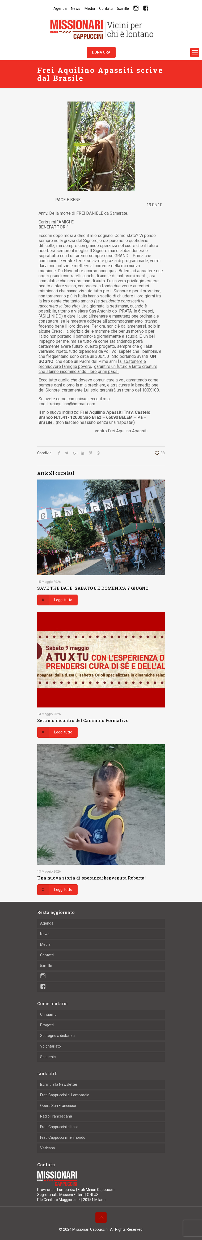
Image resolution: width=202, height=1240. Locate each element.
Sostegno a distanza (57, 1036)
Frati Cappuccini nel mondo (62, 1137)
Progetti (47, 1025)
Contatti (106, 8)
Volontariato (50, 1046)
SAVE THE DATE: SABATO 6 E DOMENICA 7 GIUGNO (92, 588)
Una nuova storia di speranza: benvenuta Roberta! (91, 878)
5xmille (123, 8)
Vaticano (47, 1148)
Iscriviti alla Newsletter (58, 1084)
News (75, 8)
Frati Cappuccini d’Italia (59, 1127)
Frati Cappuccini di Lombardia (64, 1095)
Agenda (60, 8)
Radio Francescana (56, 1116)
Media (90, 8)
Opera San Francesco (58, 1105)
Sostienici (48, 1057)
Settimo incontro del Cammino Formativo (83, 720)
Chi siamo (48, 1014)
